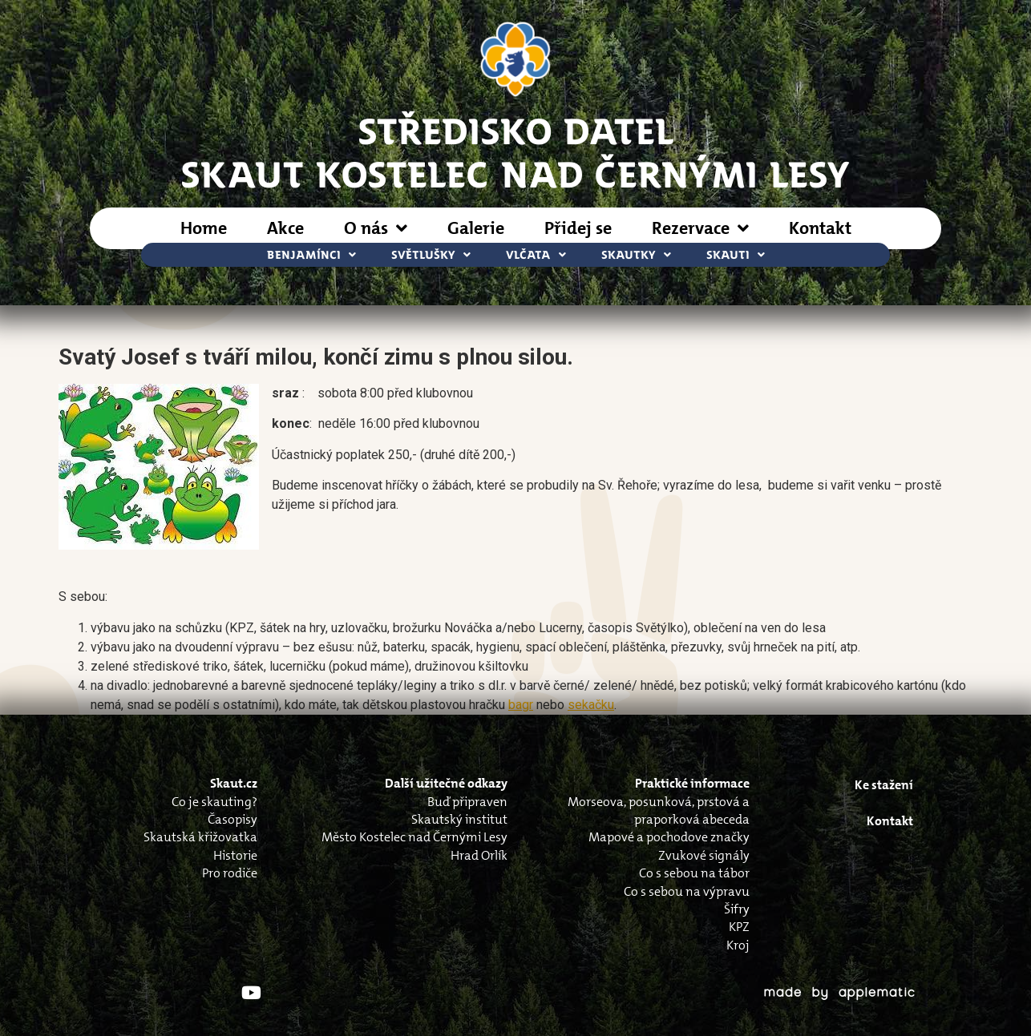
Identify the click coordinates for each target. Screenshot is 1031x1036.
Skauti (735, 255)
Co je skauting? (214, 801)
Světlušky (431, 255)
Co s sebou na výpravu (687, 891)
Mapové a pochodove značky (669, 836)
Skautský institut (459, 819)
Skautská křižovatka (200, 836)
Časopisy (232, 819)
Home (203, 228)
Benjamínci (311, 255)
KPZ (739, 926)
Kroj (738, 945)
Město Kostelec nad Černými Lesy (414, 836)
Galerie (475, 228)
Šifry (737, 909)
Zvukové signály (704, 855)
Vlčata (536, 255)
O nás (375, 228)
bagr (520, 704)
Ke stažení (884, 784)
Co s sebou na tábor (694, 873)
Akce (285, 228)
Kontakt (820, 228)
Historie (235, 855)
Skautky (636, 255)
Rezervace (700, 228)
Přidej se (578, 228)
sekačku (591, 704)
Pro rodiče (229, 873)
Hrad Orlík (479, 855)
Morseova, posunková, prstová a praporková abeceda (659, 810)
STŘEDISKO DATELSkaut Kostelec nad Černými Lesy (515, 151)
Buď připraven (467, 801)
